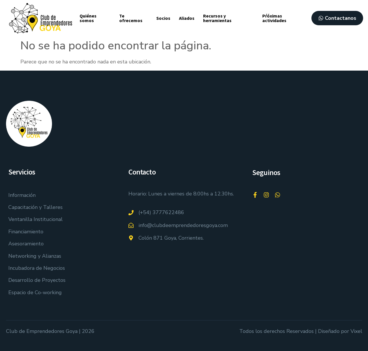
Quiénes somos (88, 18)
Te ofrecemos (130, 18)
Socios (163, 18)
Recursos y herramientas (217, 18)
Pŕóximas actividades (274, 18)
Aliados (186, 18)
